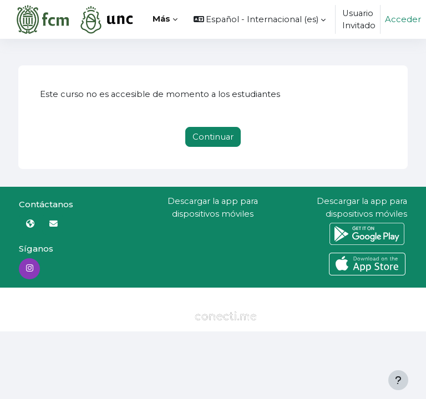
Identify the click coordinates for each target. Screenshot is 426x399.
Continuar (213, 137)
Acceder (403, 19)
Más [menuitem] (161, 19)
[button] (259, 19)
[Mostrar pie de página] (398, 380)
